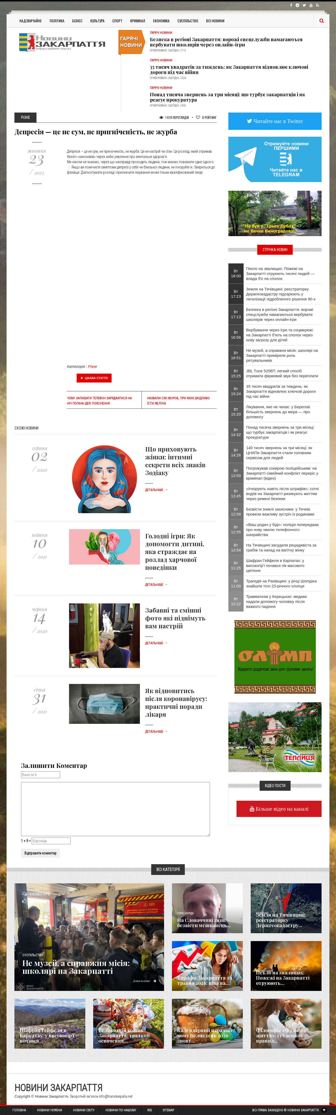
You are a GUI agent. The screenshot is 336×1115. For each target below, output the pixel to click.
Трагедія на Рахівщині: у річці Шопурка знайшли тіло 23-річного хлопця (281, 583)
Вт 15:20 (236, 411)
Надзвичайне (30, 20)
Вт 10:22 (236, 601)
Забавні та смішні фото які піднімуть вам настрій (175, 618)
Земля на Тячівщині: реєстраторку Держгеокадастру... (281, 920)
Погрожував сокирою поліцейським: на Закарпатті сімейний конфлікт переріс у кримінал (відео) (282, 473)
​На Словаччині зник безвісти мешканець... (204, 922)
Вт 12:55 (236, 529)
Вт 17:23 (236, 294)
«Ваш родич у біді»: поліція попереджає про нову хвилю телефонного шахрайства (282, 529)
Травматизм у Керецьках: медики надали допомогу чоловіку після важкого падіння (276, 601)
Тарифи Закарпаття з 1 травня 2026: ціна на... (204, 980)
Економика (184, 971)
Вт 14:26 (236, 452)
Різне (92, 366)
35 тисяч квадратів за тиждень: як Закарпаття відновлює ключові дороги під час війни (229, 69)
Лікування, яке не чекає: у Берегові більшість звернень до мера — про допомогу (278, 412)
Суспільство (187, 20)
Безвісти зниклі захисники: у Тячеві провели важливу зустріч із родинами (280, 511)
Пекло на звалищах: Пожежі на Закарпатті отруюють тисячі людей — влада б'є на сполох (280, 273)
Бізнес (77, 20)
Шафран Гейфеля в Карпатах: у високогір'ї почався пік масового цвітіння (275, 565)
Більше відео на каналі (281, 808)
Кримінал (137, 20)
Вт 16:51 (236, 355)
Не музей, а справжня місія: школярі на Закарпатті (76, 967)
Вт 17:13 (236, 314)
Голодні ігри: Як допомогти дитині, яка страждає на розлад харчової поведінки (174, 551)
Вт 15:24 (236, 391)
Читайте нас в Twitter (277, 121)
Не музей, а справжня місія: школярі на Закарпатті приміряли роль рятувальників (282, 355)
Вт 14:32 (236, 432)
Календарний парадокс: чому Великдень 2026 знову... (205, 1035)
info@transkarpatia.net (116, 1096)
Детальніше (156, 490)
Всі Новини (215, 20)
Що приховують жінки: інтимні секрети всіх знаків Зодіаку (175, 461)
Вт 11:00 (236, 583)
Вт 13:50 (236, 473)
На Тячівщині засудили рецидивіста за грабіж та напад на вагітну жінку (281, 547)
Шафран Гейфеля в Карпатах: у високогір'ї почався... (47, 1035)
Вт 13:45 (236, 493)
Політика (57, 20)
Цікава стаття (94, 378)
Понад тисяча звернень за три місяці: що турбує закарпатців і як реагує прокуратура (227, 97)
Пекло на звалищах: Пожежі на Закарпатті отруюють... (282, 977)
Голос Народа (185, 913)
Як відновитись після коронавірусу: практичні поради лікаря (176, 702)
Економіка (161, 20)
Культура (97, 20)
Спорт (117, 20)
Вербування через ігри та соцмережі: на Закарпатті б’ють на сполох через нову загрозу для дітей (280, 335)
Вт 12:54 (236, 547)
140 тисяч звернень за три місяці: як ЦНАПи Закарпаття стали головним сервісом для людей (279, 452)
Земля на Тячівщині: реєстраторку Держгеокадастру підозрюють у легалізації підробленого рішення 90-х (281, 294)
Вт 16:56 (236, 334)
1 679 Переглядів (174, 117)
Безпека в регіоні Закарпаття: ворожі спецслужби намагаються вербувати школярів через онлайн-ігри (226, 42)
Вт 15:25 (236, 373)
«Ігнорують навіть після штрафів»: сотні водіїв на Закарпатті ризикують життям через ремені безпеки (282, 493)
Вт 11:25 (236, 565)
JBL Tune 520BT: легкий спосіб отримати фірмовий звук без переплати (282, 373)
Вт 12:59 (236, 511)
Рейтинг (206, 117)
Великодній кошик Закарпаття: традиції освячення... (124, 1035)
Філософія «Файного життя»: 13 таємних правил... (281, 1035)
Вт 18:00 (236, 273)
